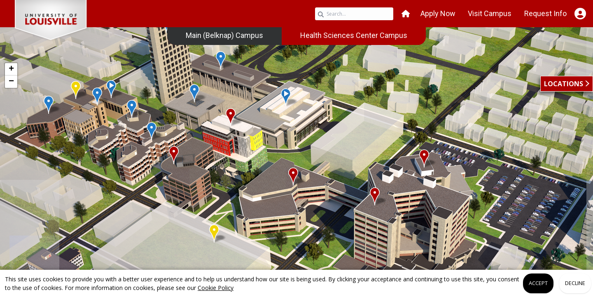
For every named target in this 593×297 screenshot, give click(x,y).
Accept (538, 283)
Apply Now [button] (437, 13)
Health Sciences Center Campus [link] (353, 35)
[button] (405, 14)
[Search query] (354, 13)
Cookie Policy (215, 288)
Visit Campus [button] (489, 13)
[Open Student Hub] (580, 13)
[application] (296, 156)
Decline (575, 283)
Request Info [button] (545, 13)
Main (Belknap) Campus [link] (224, 35)
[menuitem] (224, 35)
